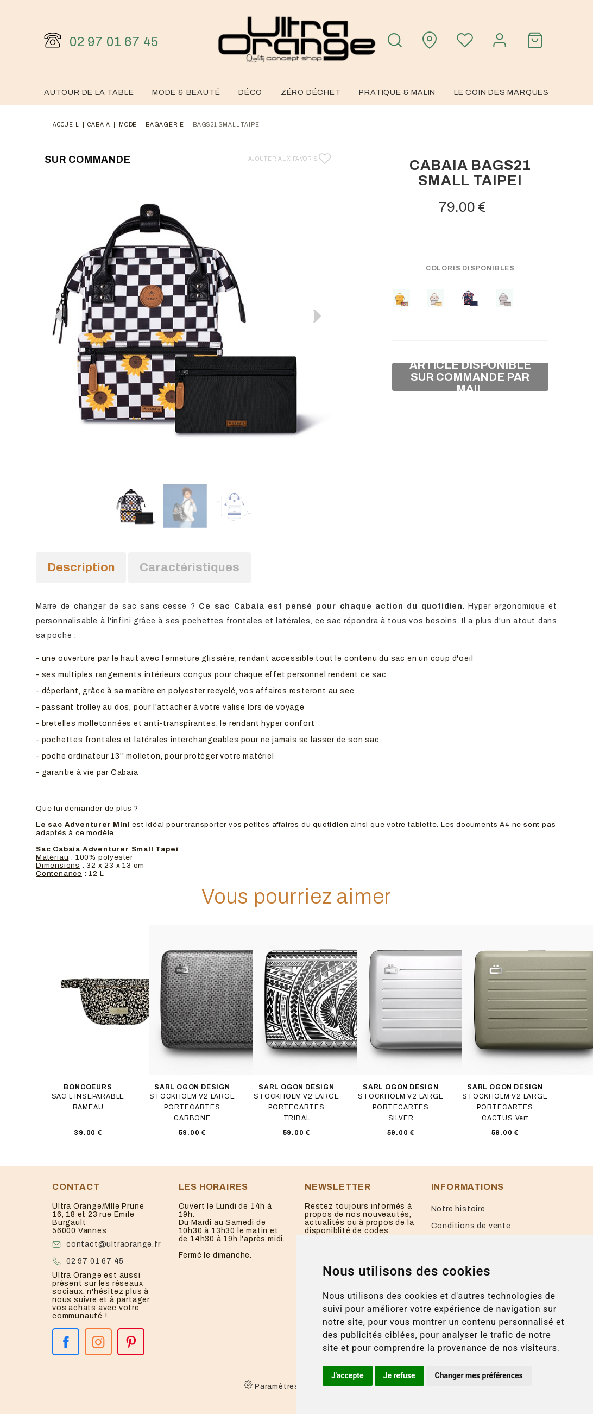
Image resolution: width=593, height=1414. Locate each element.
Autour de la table (89, 93)
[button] (317, 316)
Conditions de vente (471, 1226)
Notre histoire (458, 1209)
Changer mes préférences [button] (479, 1375)
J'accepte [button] (347, 1375)
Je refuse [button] (399, 1375)
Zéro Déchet (311, 93)
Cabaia (98, 125)
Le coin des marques (501, 93)
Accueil (66, 125)
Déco (250, 93)
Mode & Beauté (186, 93)
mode (128, 125)
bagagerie (165, 125)
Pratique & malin (397, 93)
